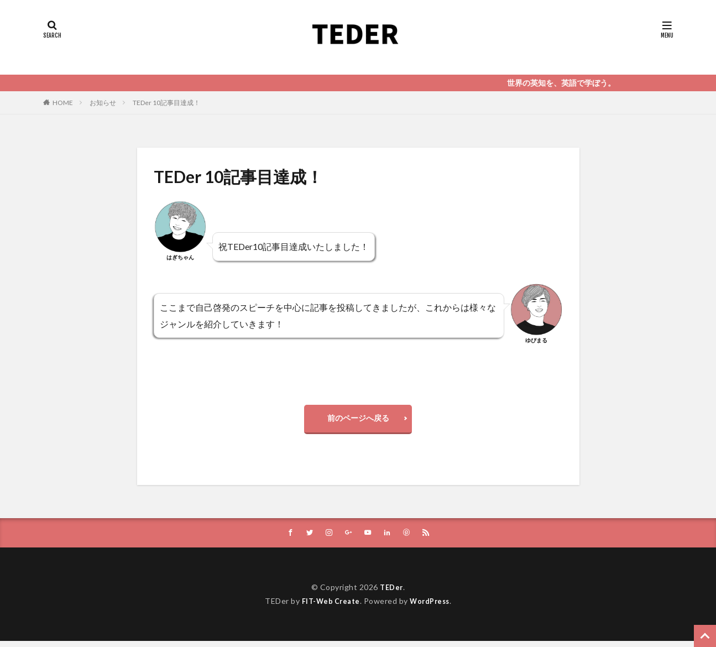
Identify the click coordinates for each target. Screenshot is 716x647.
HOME (63, 102)
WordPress (432, 606)
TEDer (391, 593)
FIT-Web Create (328, 606)
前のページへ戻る (358, 420)
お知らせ (103, 102)
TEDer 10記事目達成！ (166, 102)
